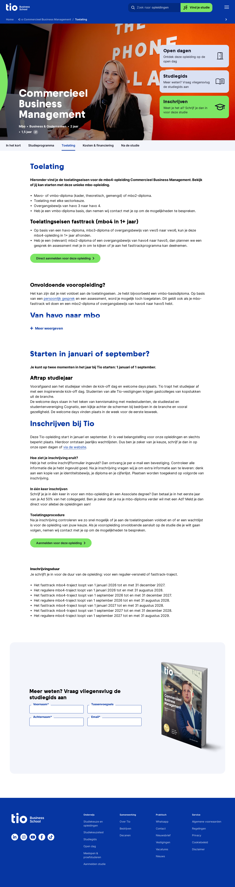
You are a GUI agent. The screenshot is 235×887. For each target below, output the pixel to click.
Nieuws (160, 856)
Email (95, 717)
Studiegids (90, 839)
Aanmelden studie (94, 864)
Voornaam (40, 704)
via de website (74, 447)
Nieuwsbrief (163, 835)
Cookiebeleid (200, 842)
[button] (117, 328)
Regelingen (199, 828)
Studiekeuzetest (93, 832)
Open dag (89, 846)
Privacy (196, 835)
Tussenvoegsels (102, 704)
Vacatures (162, 849)
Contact (161, 828)
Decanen (125, 835)
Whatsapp (162, 821)
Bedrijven (125, 828)
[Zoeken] (133, 7)
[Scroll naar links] (19, 19)
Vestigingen (163, 842)
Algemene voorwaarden (206, 821)
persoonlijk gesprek (59, 299)
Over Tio (125, 821)
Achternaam (41, 717)
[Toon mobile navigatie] (226, 8)
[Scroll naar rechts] (226, 19)
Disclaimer (198, 849)
